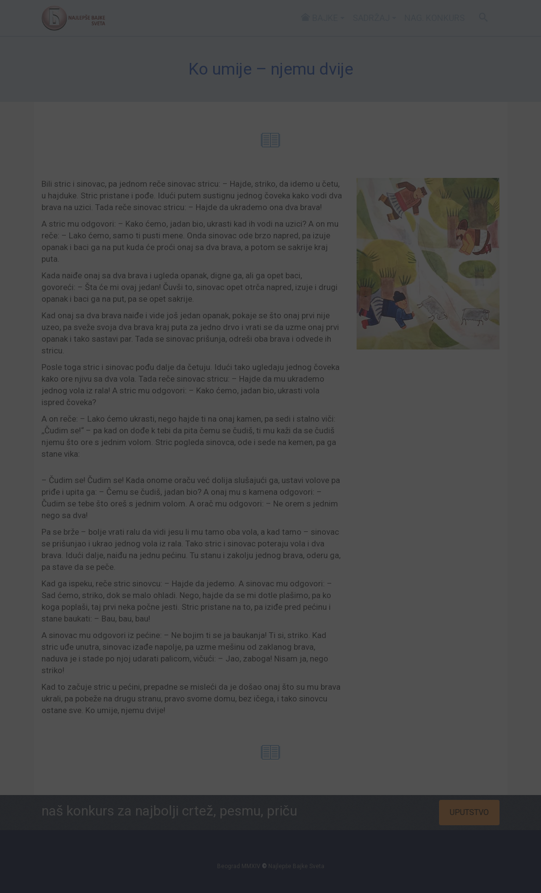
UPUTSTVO (469, 812)
